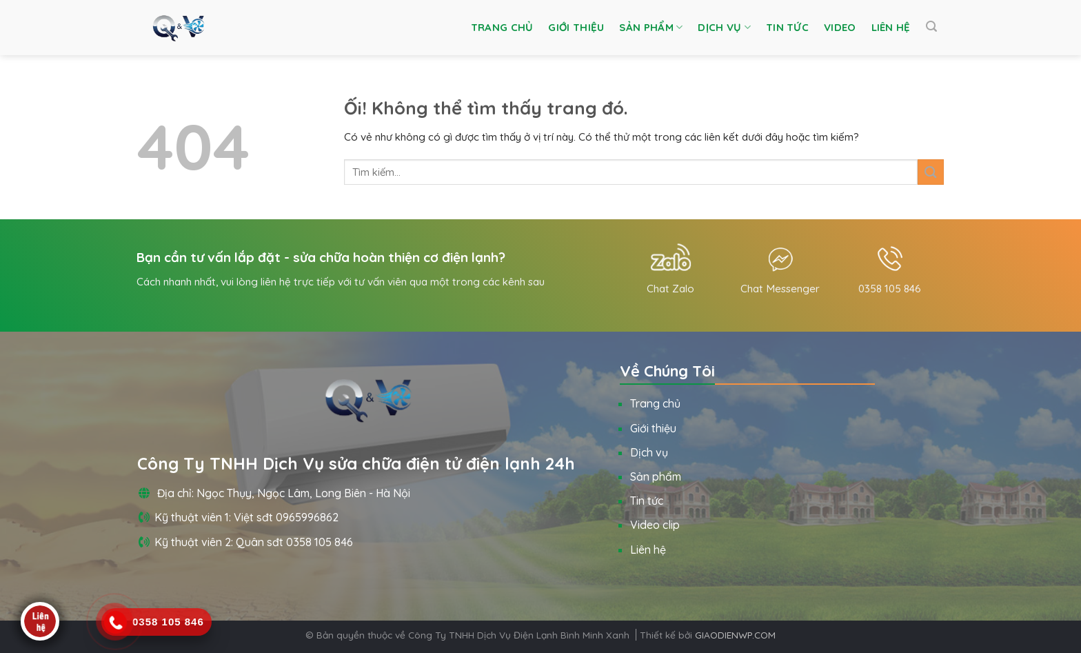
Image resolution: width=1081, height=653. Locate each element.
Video (840, 27)
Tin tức (787, 27)
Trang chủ (502, 27)
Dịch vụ (724, 27)
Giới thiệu (576, 27)
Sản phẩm (651, 27)
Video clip (655, 525)
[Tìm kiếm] (931, 26)
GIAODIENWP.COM (735, 635)
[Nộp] (931, 172)
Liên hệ (891, 27)
